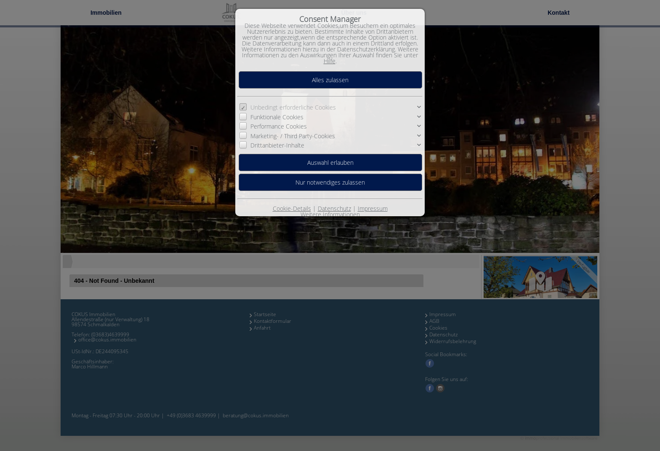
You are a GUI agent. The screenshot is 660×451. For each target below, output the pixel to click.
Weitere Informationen (330, 214)
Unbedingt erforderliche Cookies (293, 107)
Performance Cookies (278, 126)
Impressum (373, 208)
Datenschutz (334, 208)
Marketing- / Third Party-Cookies (292, 136)
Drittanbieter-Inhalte (277, 145)
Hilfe (329, 61)
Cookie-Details (292, 208)
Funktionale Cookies (276, 117)
